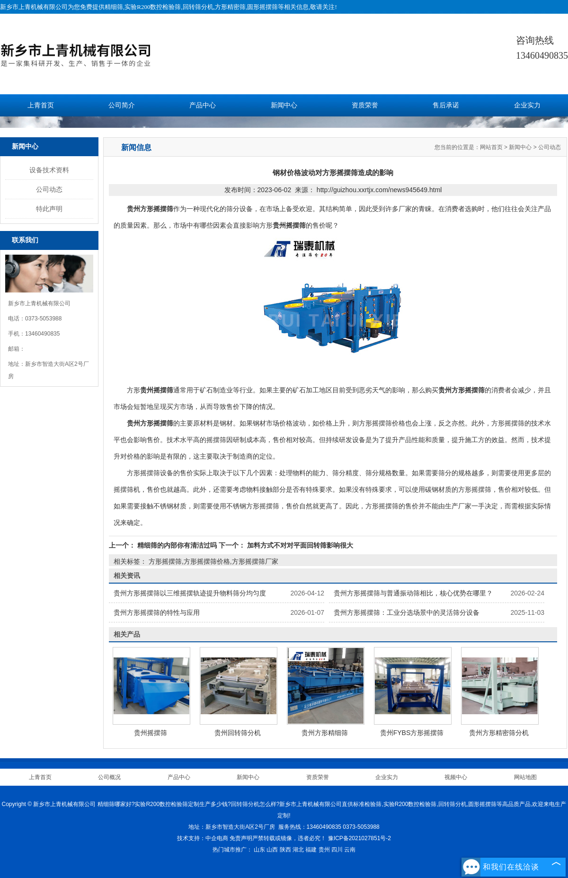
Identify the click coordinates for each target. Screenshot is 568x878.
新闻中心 (284, 105)
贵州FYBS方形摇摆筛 (412, 732)
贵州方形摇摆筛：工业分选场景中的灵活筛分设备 (406, 612)
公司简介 (121, 105)
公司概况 (109, 777)
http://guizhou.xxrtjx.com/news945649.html (379, 190)
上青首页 (40, 105)
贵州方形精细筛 (325, 732)
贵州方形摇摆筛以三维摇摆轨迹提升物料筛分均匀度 (190, 593)
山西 (272, 849)
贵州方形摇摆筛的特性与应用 (157, 612)
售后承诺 (446, 105)
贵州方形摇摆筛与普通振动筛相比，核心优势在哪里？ (413, 593)
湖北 (298, 849)
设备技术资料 (49, 170)
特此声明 (49, 209)
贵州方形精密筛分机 (499, 732)
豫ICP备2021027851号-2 (359, 838)
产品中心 (202, 105)
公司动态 (49, 189)
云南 (349, 849)
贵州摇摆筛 (150, 732)
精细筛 (114, 6)
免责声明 (241, 838)
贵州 (324, 849)
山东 (259, 849)
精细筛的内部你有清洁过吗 (177, 545)
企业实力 (527, 105)
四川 (337, 849)
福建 (311, 849)
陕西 (285, 849)
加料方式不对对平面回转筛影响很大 (299, 545)
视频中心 (455, 777)
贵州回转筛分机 (237, 732)
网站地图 (525, 777)
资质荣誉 (365, 105)
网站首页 (491, 147)
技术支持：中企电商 (202, 838)
